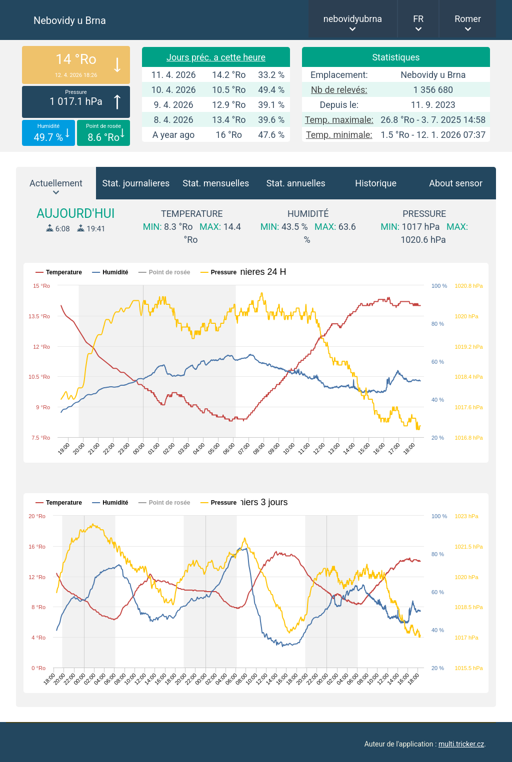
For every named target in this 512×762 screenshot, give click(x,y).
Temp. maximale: (339, 119)
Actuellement (56, 183)
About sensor (455, 183)
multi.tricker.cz (461, 744)
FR (418, 18)
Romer (467, 18)
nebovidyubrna (353, 18)
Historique (375, 183)
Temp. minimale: (339, 134)
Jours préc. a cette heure (216, 57)
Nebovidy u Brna (70, 20)
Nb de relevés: (339, 89)
